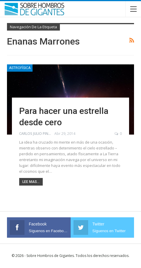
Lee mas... (31, 182)
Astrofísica (20, 68)
